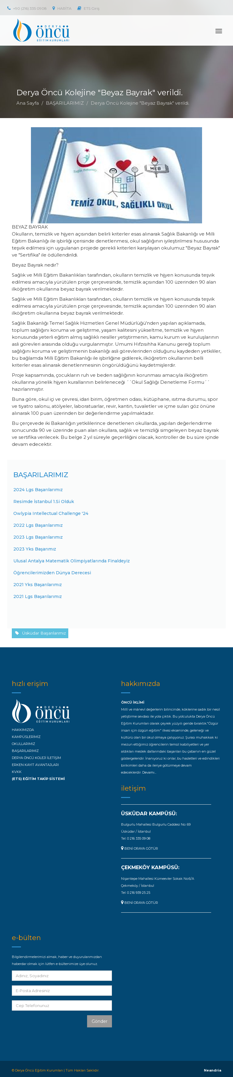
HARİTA (62, 8)
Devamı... (149, 772)
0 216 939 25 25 (138, 892)
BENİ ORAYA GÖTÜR (139, 848)
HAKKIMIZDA (23, 730)
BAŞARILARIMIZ (65, 103)
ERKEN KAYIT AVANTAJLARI (35, 765)
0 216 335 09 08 (138, 838)
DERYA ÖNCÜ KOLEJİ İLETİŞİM (36, 758)
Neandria (212, 1070)
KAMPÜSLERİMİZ (26, 737)
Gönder (99, 1021)
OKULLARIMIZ (23, 744)
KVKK (17, 772)
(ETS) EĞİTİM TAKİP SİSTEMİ (38, 779)
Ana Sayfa (27, 103)
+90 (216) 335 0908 (27, 8)
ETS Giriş (88, 8)
